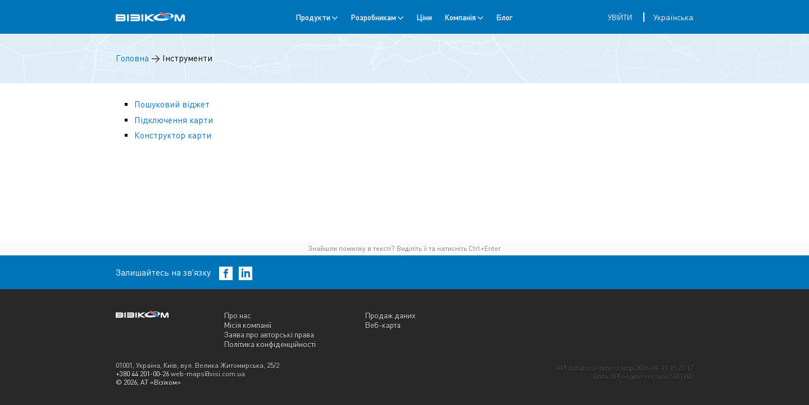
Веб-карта (383, 325)
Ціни (424, 17)
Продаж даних (390, 315)
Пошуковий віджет (172, 104)
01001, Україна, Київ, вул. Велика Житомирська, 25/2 (197, 365)
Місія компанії (247, 325)
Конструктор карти (172, 135)
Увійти (620, 17)
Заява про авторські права (269, 334)
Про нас (237, 315)
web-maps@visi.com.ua (208, 374)
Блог (504, 17)
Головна (132, 58)
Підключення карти (173, 120)
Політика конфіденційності (270, 344)
